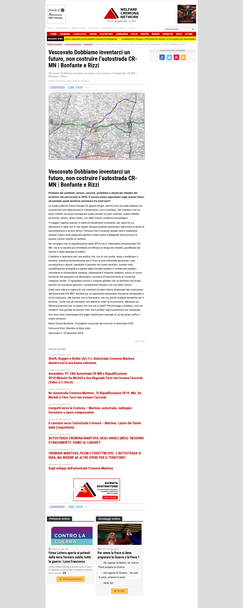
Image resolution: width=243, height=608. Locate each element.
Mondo (156, 34)
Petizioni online (59, 518)
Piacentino (106, 34)
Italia (134, 34)
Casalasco (79, 34)
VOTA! (119, 591)
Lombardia (122, 34)
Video (179, 34)
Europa (145, 34)
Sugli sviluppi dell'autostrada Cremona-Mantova (80, 468)
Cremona (65, 34)
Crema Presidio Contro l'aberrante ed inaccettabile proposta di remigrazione (86, 39)
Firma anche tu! (71, 579)
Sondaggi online (109, 518)
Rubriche (168, 34)
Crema (93, 34)
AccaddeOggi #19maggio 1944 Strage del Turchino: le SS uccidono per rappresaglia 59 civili (163, 39)
